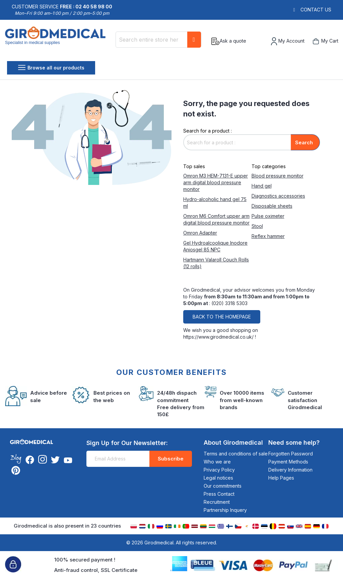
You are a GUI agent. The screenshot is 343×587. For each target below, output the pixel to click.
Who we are (217, 461)
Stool (257, 226)
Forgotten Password (290, 453)
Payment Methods (288, 461)
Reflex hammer (268, 236)
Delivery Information (290, 470)
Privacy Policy (219, 470)
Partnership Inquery (225, 510)
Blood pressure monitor (277, 176)
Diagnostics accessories (278, 196)
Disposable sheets (272, 206)
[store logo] (58, 41)
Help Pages (281, 478)
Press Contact (219, 494)
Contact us (315, 9)
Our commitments (223, 486)
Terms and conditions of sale (236, 453)
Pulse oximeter (268, 216)
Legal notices (218, 478)
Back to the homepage (222, 317)
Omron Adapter (200, 233)
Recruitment (217, 502)
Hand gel (262, 186)
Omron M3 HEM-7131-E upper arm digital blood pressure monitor (215, 182)
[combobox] (158, 40)
